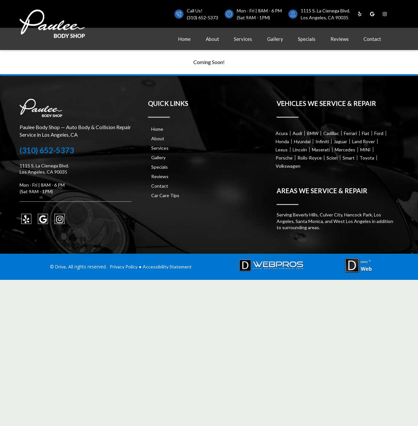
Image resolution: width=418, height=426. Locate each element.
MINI (365, 149)
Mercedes (345, 149)
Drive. (61, 266)
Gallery (275, 39)
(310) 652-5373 (202, 17)
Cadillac (331, 133)
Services (243, 39)
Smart (349, 157)
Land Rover (363, 141)
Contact (372, 39)
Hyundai (302, 141)
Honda (282, 141)
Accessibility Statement (167, 266)
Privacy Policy (123, 266)
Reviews (339, 39)
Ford (378, 133)
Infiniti (322, 141)
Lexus (282, 149)
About (212, 39)
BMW (312, 133)
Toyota (367, 157)
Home (184, 39)
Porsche (284, 157)
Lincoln (300, 149)
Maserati (321, 149)
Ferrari (350, 133)
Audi (297, 133)
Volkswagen (288, 165)
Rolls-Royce (309, 157)
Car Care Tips (165, 195)
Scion (332, 157)
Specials (306, 39)
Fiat (365, 133)
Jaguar (340, 141)
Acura (282, 133)
